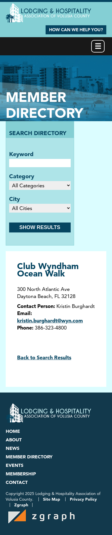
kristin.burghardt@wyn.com (50, 320)
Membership (21, 474)
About (14, 439)
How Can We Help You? (76, 29)
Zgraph (21, 504)
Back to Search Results (44, 357)
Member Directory (29, 457)
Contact (17, 482)
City (14, 199)
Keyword (21, 154)
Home (13, 431)
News (12, 448)
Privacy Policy (83, 499)
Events (14, 465)
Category (21, 176)
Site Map (51, 499)
